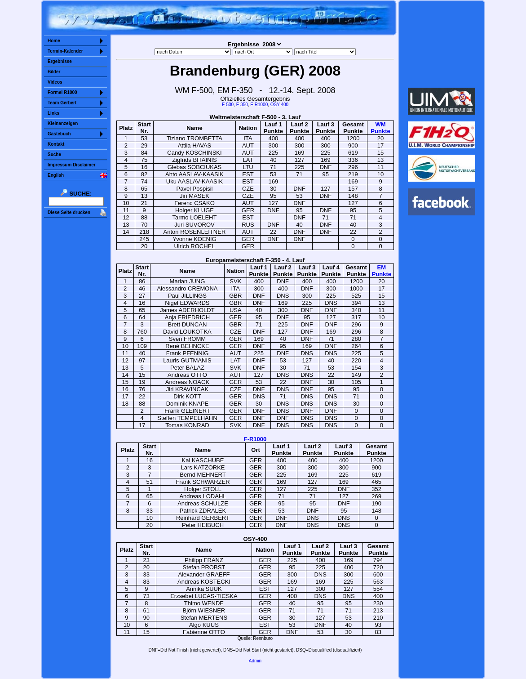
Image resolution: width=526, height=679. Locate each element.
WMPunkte (380, 127)
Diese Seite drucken (69, 212)
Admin (255, 660)
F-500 (228, 104)
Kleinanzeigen (63, 123)
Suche (54, 154)
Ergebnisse (60, 61)
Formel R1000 (62, 92)
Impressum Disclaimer (72, 164)
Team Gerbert (62, 102)
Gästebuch (59, 133)
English (56, 175)
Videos (55, 82)
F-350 (242, 104)
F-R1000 (259, 104)
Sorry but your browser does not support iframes (441, 44)
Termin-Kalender (65, 51)
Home (54, 40)
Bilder (54, 71)
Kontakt (56, 144)
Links (53, 113)
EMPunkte (381, 270)
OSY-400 (279, 104)
